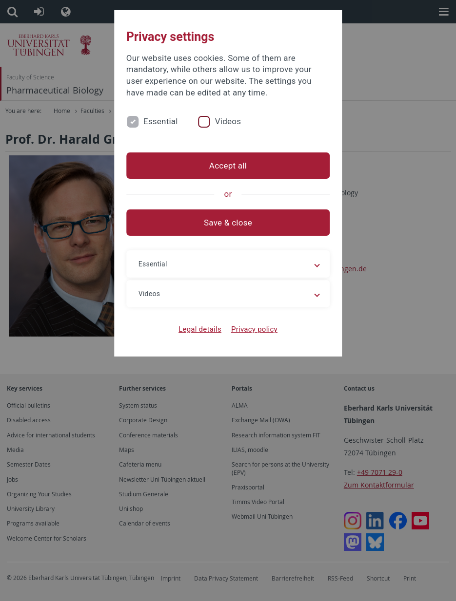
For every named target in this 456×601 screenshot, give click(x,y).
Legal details (199, 329)
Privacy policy (254, 329)
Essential (160, 121)
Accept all (228, 165)
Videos (228, 121)
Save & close (228, 222)
